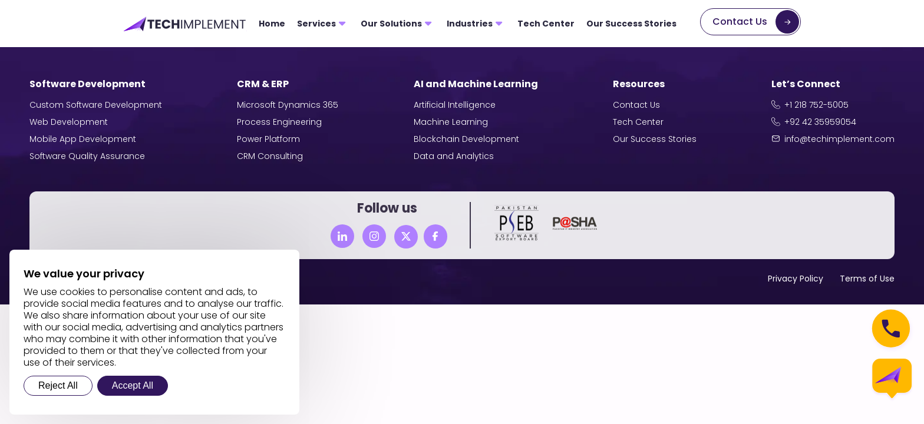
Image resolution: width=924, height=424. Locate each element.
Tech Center (546, 23)
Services (316, 23)
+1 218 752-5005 (816, 105)
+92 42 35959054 (820, 122)
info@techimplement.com (839, 139)
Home (272, 23)
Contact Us (739, 21)
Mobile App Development (82, 139)
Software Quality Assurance (87, 156)
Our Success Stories (631, 23)
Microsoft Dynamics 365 (287, 105)
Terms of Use (867, 278)
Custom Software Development (95, 105)
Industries (470, 23)
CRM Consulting (270, 156)
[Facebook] (435, 236)
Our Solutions (391, 23)
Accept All (132, 385)
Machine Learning (451, 122)
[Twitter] (406, 237)
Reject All (58, 385)
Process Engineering (279, 122)
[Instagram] (374, 236)
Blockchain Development (466, 139)
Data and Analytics (454, 156)
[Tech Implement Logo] (185, 23)
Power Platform (268, 139)
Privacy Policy (795, 278)
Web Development (68, 122)
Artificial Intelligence (455, 105)
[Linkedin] (342, 236)
